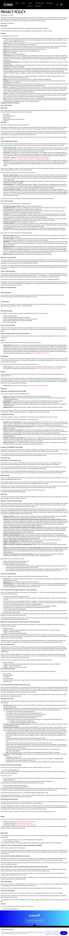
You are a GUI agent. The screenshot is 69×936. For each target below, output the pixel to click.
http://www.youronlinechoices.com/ (25, 823)
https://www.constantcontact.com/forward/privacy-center (49, 368)
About (31, 3)
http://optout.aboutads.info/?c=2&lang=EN (26, 825)
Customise (48, 933)
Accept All (64, 933)
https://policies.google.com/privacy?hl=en (40, 353)
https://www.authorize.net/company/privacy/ (37, 385)
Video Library (49, 3)
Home (17, 3)
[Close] (67, 928)
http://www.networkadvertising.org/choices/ (26, 821)
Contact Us (30, 6)
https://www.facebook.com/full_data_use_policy (14, 491)
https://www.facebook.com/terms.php (37, 468)
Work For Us (38, 6)
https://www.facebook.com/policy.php (25, 471)
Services (23, 3)
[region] (34, 932)
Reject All (56, 933)
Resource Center (40, 3)
